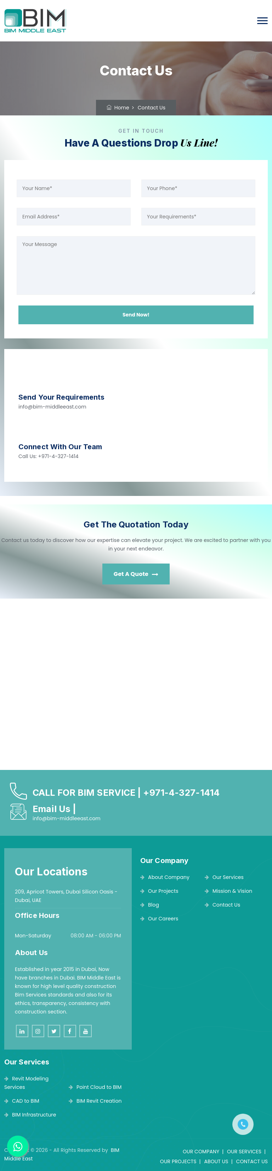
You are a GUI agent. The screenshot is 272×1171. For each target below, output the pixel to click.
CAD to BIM (21, 1100)
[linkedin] (22, 1031)
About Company (164, 877)
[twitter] (54, 1031)
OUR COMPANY (201, 1151)
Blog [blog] (149, 904)
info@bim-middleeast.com (52, 406)
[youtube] (85, 1031)
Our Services (224, 877)
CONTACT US (252, 1161)
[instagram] (38, 1031)
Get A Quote (136, 574)
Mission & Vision (229, 891)
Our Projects (159, 891)
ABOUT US (216, 1161)
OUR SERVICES (244, 1151)
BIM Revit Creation (95, 1100)
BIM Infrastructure (30, 1114)
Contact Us (222, 904)
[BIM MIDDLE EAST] (136, 686)
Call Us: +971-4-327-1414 (48, 456)
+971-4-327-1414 (181, 792)
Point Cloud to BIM (95, 1087)
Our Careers (159, 918)
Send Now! (136, 314)
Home (118, 107)
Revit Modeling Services (26, 1083)
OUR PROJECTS (178, 1161)
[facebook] (70, 1031)
